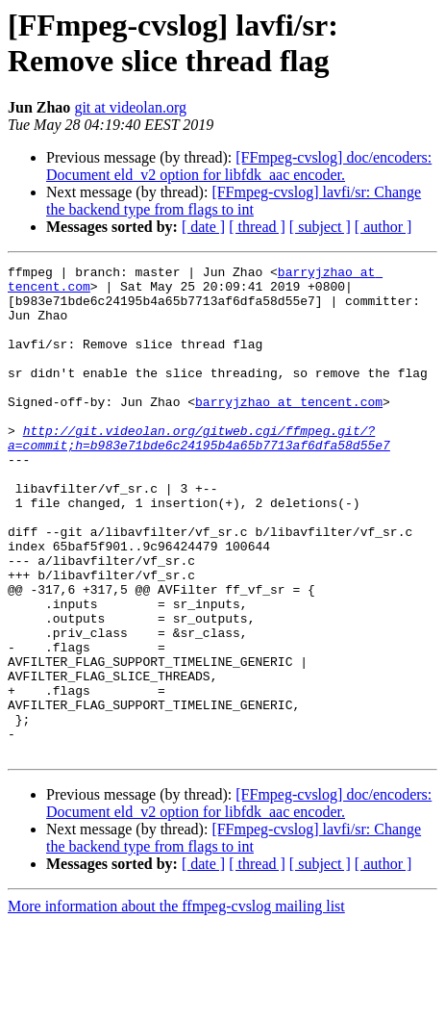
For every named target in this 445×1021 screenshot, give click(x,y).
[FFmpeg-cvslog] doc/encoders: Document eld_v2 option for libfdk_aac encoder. (239, 166)
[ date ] (203, 226)
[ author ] (383, 226)
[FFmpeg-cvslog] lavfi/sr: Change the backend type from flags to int (233, 200)
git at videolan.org (130, 107)
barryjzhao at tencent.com (289, 430)
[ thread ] (257, 226)
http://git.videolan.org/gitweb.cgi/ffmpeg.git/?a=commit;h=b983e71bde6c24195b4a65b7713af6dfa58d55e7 (199, 473)
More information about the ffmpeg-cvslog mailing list (176, 1004)
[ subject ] (320, 226)
